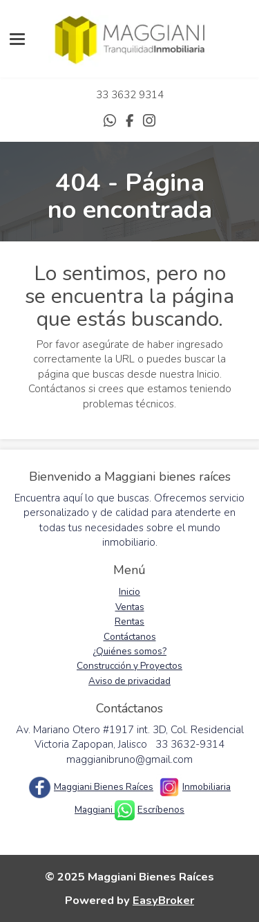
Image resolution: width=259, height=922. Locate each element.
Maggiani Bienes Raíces (103, 786)
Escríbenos (160, 809)
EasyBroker (163, 900)
